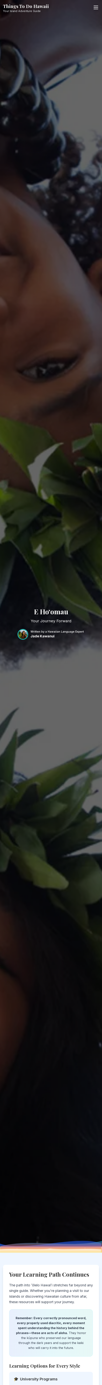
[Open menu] (96, 7)
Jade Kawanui (43, 636)
